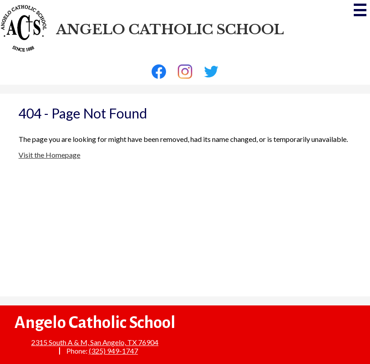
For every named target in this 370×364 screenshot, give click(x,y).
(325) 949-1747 (113, 350)
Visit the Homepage (49, 154)
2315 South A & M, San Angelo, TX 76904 (94, 342)
